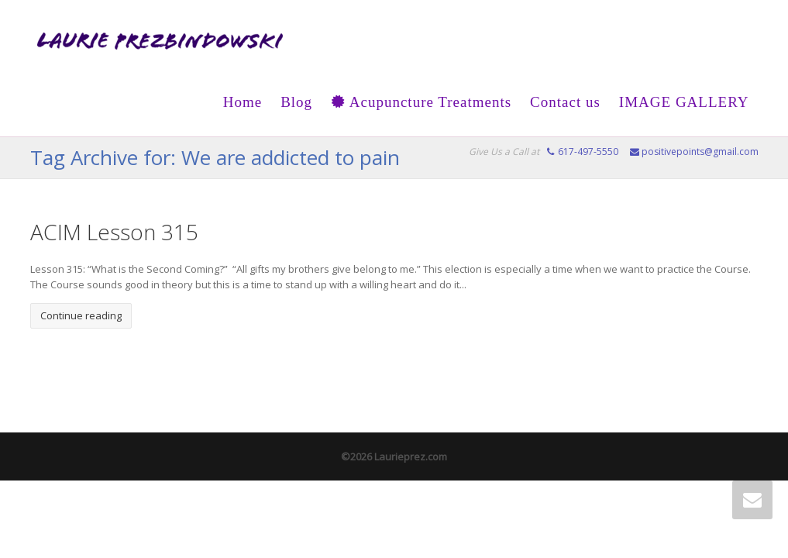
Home (242, 102)
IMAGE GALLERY (684, 102)
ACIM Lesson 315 (114, 231)
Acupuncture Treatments (421, 102)
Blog (296, 102)
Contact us (565, 102)
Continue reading (81, 315)
